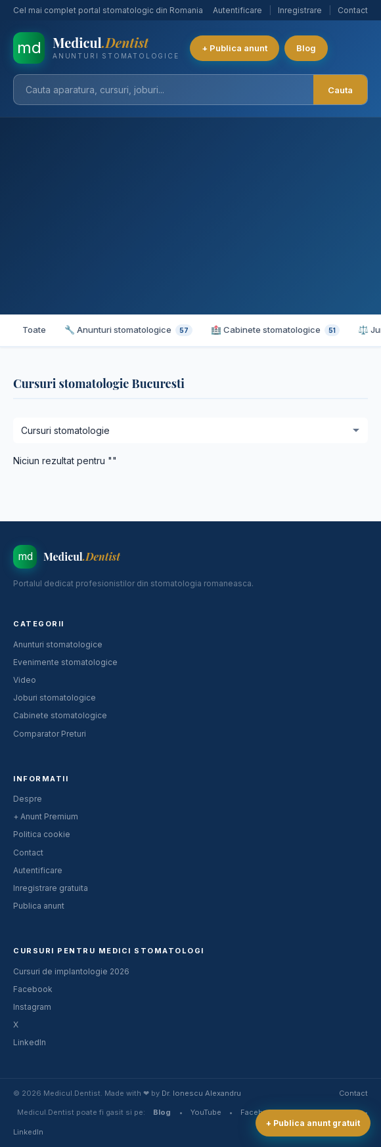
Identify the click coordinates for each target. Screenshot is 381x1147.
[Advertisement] (190, 216)
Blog (306, 48)
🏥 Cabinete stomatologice (275, 330)
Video (24, 680)
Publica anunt (38, 906)
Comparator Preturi (49, 734)
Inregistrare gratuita (50, 888)
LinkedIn (29, 1042)
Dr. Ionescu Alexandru (201, 1093)
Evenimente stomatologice (65, 662)
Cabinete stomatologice (60, 715)
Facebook (33, 989)
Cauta (340, 90)
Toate (34, 329)
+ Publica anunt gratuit (313, 1123)
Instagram (32, 1007)
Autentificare (237, 10)
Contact (353, 10)
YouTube (205, 1112)
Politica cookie (41, 834)
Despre (27, 799)
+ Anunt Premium (45, 816)
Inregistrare (300, 10)
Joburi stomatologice (54, 698)
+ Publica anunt (234, 48)
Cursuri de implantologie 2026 (71, 971)
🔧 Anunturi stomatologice (128, 330)
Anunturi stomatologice (57, 644)
